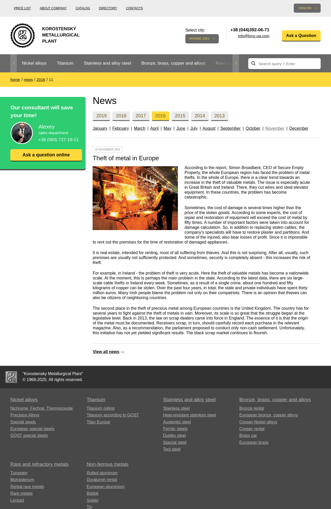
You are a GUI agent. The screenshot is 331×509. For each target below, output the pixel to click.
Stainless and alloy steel (107, 63)
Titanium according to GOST (113, 415)
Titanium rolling (101, 408)
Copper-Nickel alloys (258, 422)
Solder (93, 500)
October (253, 128)
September (230, 128)
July (194, 128)
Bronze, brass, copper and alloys (173, 63)
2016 (160, 115)
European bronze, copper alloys (268, 415)
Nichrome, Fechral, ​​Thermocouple (41, 408)
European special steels (32, 429)
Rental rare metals (27, 486)
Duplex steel (174, 435)
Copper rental (252, 429)
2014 (200, 115)
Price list (22, 8)
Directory (108, 8)
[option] (34, 63)
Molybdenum (22, 479)
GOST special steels (29, 435)
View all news (106, 352)
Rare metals (21, 493)
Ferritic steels (175, 429)
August (208, 128)
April (154, 128)
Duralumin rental (102, 479)
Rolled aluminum (102, 473)
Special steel (174, 442)
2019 (101, 115)
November (274, 128)
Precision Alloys (24, 415)
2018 (121, 115)
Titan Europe (98, 422)
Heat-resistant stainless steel (189, 415)
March (139, 128)
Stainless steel (176, 408)
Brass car (248, 435)
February (120, 128)
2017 (141, 115)
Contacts (134, 8)
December (299, 128)
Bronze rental (251, 408)
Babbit (92, 493)
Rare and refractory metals (39, 464)
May (167, 128)
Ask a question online (46, 154)
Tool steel (171, 449)
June (180, 128)
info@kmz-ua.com (253, 36)
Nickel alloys (34, 63)
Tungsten (18, 473)
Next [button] (235, 63)
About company (53, 8)
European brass (254, 442)
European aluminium (106, 486)
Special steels (23, 422)
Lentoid (17, 500)
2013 (219, 115)
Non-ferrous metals (108, 464)
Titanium (65, 63)
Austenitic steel (177, 422)
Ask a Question (301, 35)
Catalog (83, 8)
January (100, 128)
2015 (180, 115)
